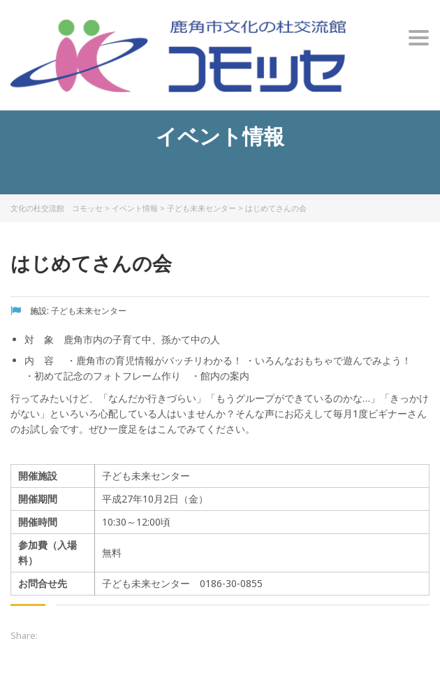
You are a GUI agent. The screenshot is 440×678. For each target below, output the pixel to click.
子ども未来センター (201, 208)
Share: (24, 635)
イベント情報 (135, 208)
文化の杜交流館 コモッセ (56, 208)
